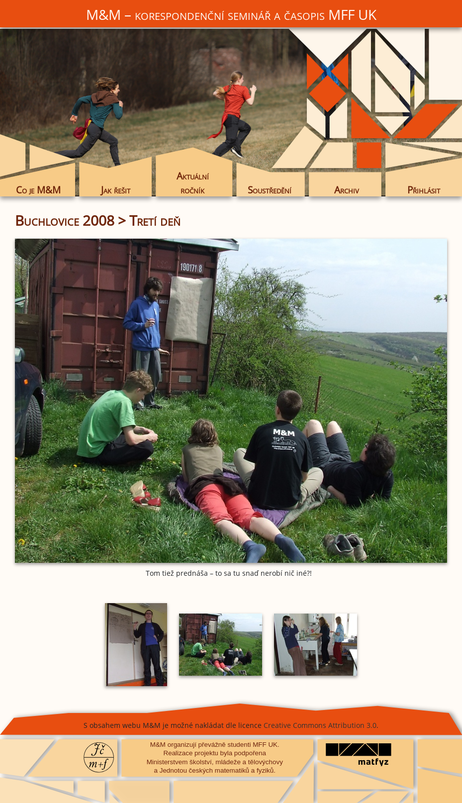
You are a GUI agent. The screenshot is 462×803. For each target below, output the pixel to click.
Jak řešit (115, 189)
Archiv (346, 189)
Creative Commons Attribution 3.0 (320, 725)
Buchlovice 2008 (64, 220)
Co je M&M (38, 189)
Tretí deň (155, 220)
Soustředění (269, 189)
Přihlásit (423, 189)
